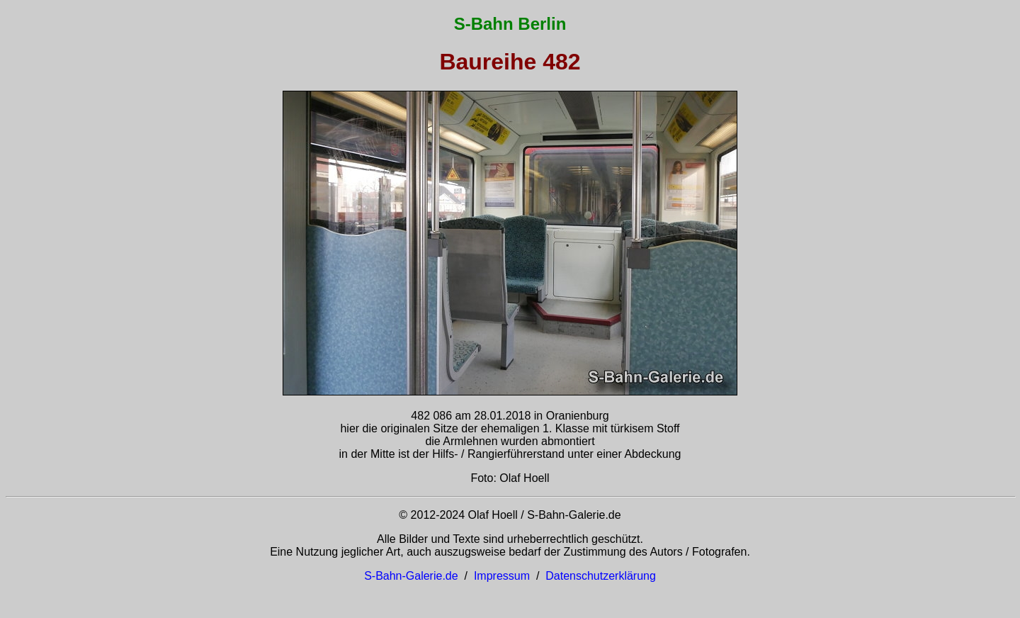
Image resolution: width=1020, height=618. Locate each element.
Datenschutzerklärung (600, 576)
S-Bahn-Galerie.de (411, 576)
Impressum (502, 576)
